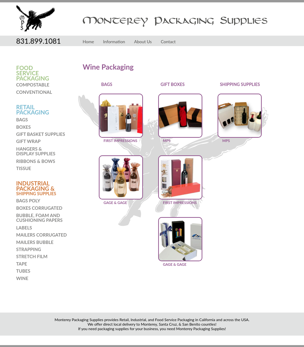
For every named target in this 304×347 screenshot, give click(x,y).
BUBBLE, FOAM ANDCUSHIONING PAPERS (39, 218)
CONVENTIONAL (34, 92)
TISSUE (23, 168)
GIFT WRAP (28, 141)
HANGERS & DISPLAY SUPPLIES (35, 151)
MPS (167, 140)
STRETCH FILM (32, 256)
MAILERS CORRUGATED (41, 235)
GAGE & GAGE (115, 202)
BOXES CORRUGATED (39, 208)
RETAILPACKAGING (32, 110)
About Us (143, 41)
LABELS (24, 227)
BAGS (22, 119)
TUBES (23, 271)
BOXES (23, 127)
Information (114, 41)
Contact (168, 41)
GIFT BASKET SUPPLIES (40, 134)
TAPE (21, 263)
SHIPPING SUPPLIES (36, 193)
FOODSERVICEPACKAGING (32, 73)
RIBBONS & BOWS (35, 161)
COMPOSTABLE (32, 84)
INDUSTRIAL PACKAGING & (35, 186)
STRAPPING (28, 249)
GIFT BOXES (173, 84)
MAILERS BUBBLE (34, 242)
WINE (22, 278)
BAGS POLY (28, 200)
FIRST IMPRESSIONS (120, 140)
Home (88, 41)
